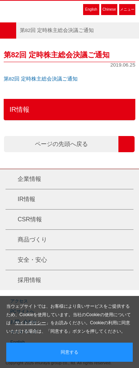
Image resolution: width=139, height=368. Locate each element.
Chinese (109, 9)
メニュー (127, 9)
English (91, 9)
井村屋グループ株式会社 (37, 9)
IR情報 (19, 109)
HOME (8, 30)
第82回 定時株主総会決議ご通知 (41, 79)
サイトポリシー (30, 322)
